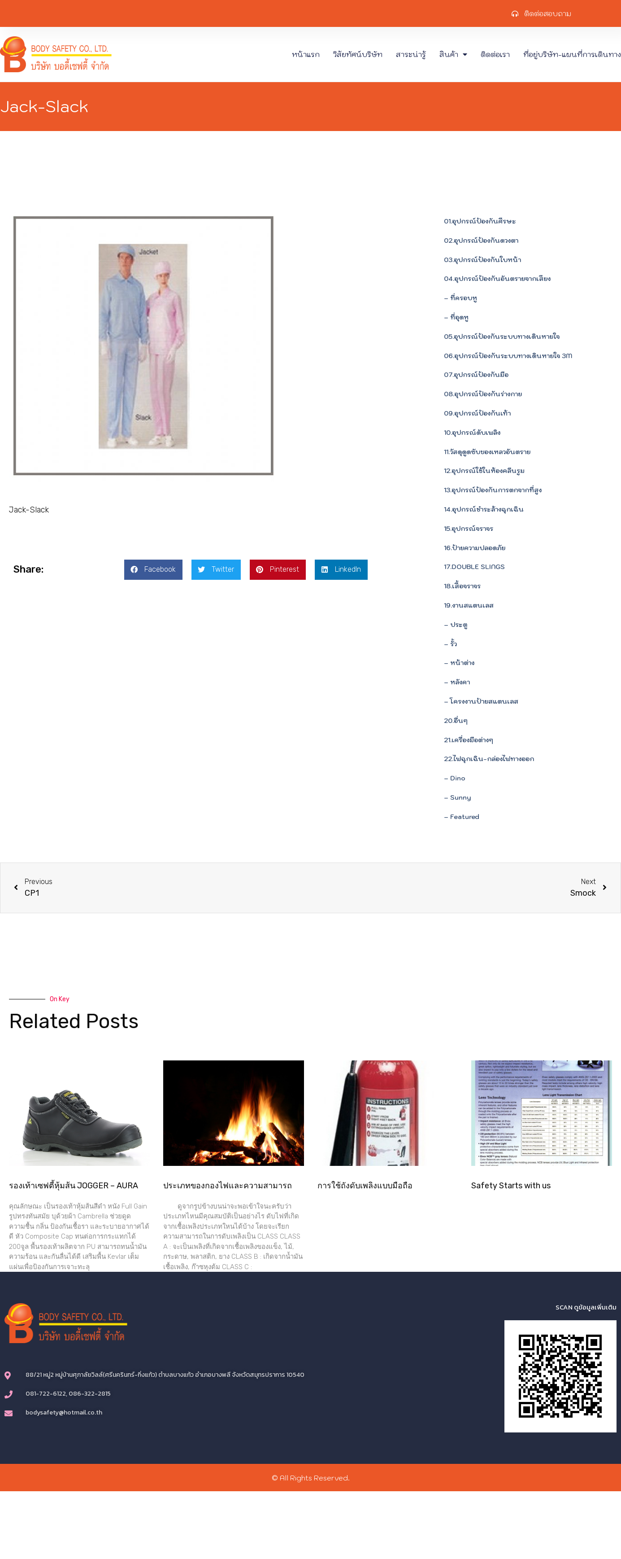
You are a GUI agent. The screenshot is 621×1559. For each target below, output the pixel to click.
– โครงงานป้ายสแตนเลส (481, 701)
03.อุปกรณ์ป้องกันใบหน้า (482, 260)
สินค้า (453, 54)
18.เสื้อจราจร (462, 586)
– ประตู (455, 625)
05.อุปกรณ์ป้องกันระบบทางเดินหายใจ (502, 337)
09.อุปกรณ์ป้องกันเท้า (477, 413)
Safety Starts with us (511, 1186)
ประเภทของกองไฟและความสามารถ (227, 1186)
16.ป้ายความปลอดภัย (474, 548)
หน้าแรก (306, 54)
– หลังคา (457, 682)
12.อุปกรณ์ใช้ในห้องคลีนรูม (484, 471)
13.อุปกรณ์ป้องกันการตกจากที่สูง (493, 490)
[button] (153, 570)
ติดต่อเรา (495, 54)
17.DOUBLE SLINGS (474, 567)
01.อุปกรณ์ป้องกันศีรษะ (480, 221)
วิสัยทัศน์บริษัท (357, 54)
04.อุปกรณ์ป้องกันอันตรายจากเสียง (497, 279)
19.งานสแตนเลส (469, 605)
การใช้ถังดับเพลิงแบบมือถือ (365, 1186)
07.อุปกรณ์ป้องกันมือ (476, 375)
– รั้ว (450, 644)
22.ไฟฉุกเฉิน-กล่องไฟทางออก (489, 759)
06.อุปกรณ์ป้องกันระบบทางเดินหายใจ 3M (508, 356)
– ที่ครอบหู (460, 298)
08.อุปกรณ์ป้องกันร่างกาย (483, 394)
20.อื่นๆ (456, 721)
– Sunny (457, 797)
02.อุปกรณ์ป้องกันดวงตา (481, 240)
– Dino (454, 778)
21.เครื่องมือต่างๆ (468, 740)
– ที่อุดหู (456, 317)
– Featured (461, 817)
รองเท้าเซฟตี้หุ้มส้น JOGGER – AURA (73, 1186)
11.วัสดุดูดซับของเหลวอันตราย (487, 452)
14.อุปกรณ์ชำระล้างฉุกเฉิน (484, 509)
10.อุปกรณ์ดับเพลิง (472, 433)
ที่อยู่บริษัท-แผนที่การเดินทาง (572, 54)
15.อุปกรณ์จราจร (468, 529)
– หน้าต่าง (459, 663)
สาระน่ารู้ (411, 54)
